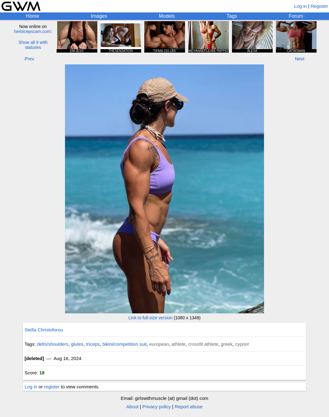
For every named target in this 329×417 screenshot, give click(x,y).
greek (227, 344)
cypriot (242, 344)
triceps (93, 344)
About (132, 406)
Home (32, 16)
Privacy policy (156, 406)
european (159, 344)
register (52, 386)
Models (167, 16)
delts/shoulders (52, 344)
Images (99, 16)
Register (319, 6)
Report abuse (189, 406)
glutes (77, 344)
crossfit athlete (203, 344)
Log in (300, 6)
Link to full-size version (150, 317)
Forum (296, 16)
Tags (232, 16)
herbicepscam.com (32, 31)
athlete (179, 344)
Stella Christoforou (44, 329)
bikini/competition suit (124, 344)
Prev (29, 58)
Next (299, 58)
